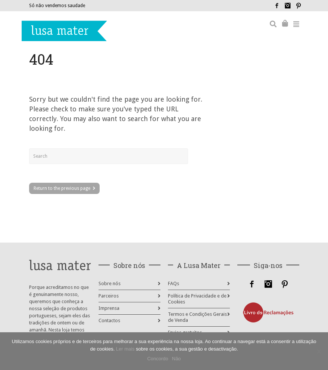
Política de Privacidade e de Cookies (197, 299)
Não (176, 358)
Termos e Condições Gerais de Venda (197, 317)
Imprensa (109, 308)
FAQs (173, 283)
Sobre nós (110, 283)
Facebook (276, 5)
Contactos (109, 320)
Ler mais (125, 349)
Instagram (287, 5)
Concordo (157, 358)
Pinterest (298, 5)
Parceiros (109, 296)
